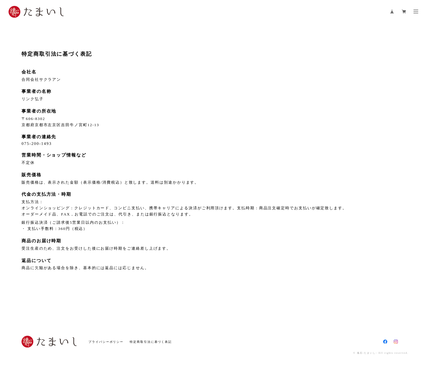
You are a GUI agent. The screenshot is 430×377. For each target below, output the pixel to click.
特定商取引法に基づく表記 (151, 341)
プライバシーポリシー (105, 341)
